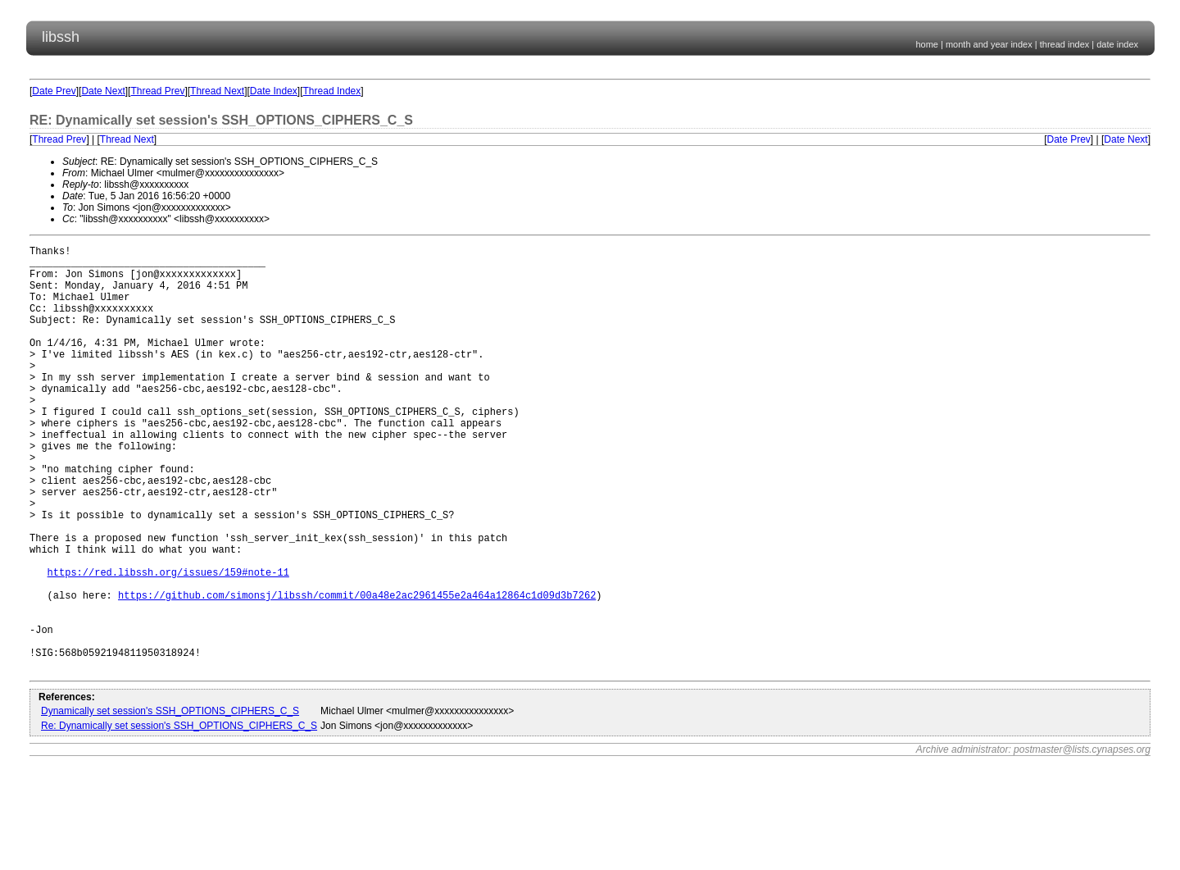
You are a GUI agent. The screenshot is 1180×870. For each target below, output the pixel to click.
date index (1117, 44)
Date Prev (53, 91)
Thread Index (332, 91)
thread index (1065, 44)
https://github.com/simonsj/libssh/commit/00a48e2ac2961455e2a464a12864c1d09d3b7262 (357, 671)
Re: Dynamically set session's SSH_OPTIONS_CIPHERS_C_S (179, 816)
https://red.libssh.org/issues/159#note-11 (168, 643)
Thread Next (217, 91)
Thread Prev (157, 91)
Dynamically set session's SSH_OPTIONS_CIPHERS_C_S (170, 802)
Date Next (103, 91)
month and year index (989, 44)
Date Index (273, 91)
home (926, 44)
